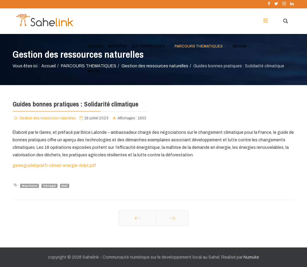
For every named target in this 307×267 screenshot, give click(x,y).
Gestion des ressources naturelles (47, 118)
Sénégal (49, 185)
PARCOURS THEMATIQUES (198, 46)
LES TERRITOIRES (148, 46)
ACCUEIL (95, 46)
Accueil (48, 66)
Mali (64, 185)
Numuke (251, 257)
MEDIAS (239, 46)
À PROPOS (117, 46)
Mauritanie (29, 185)
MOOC (94, 71)
